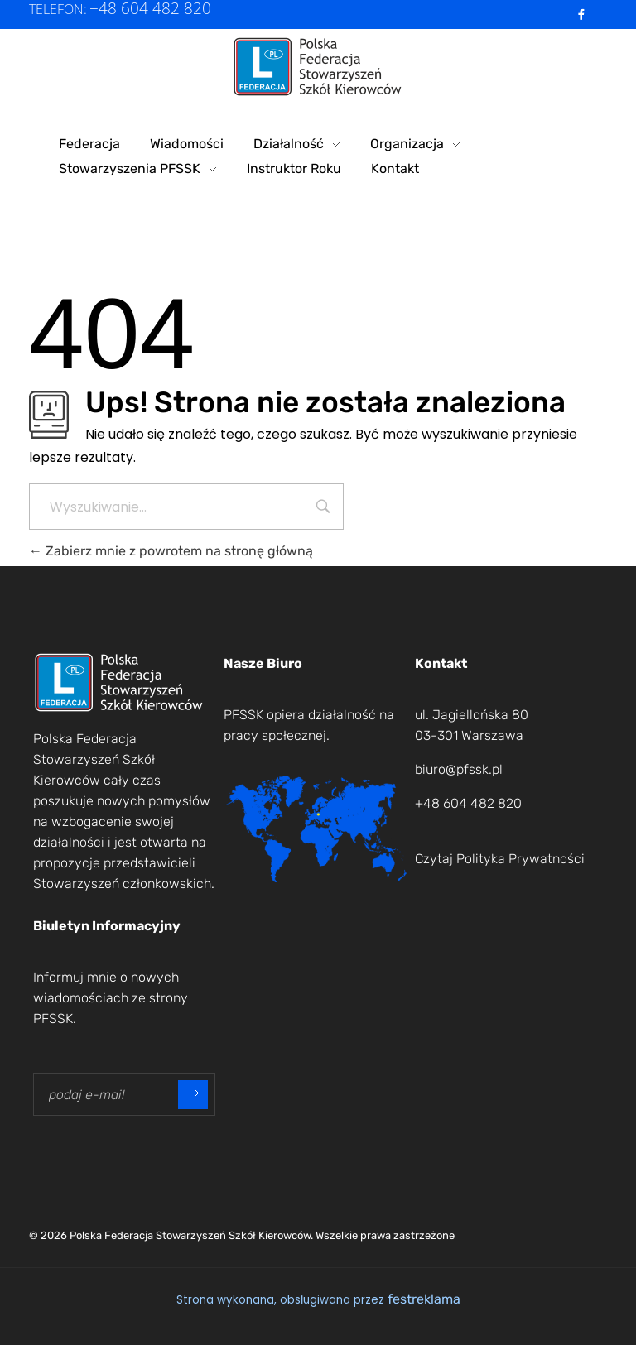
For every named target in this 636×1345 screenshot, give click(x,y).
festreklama (424, 1299)
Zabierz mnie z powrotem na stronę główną (171, 551)
